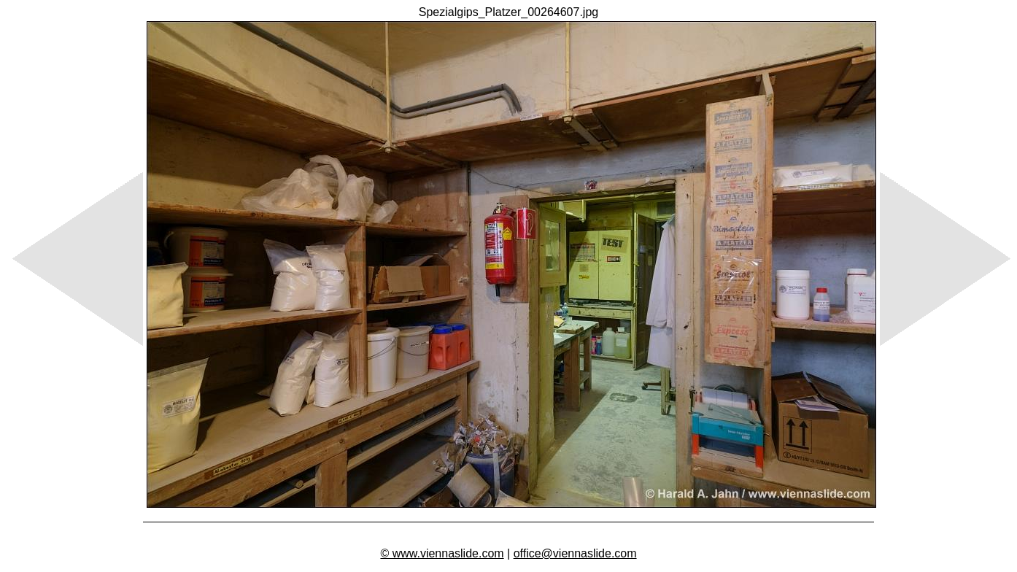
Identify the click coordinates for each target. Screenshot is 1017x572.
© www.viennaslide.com (441, 553)
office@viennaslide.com (575, 553)
